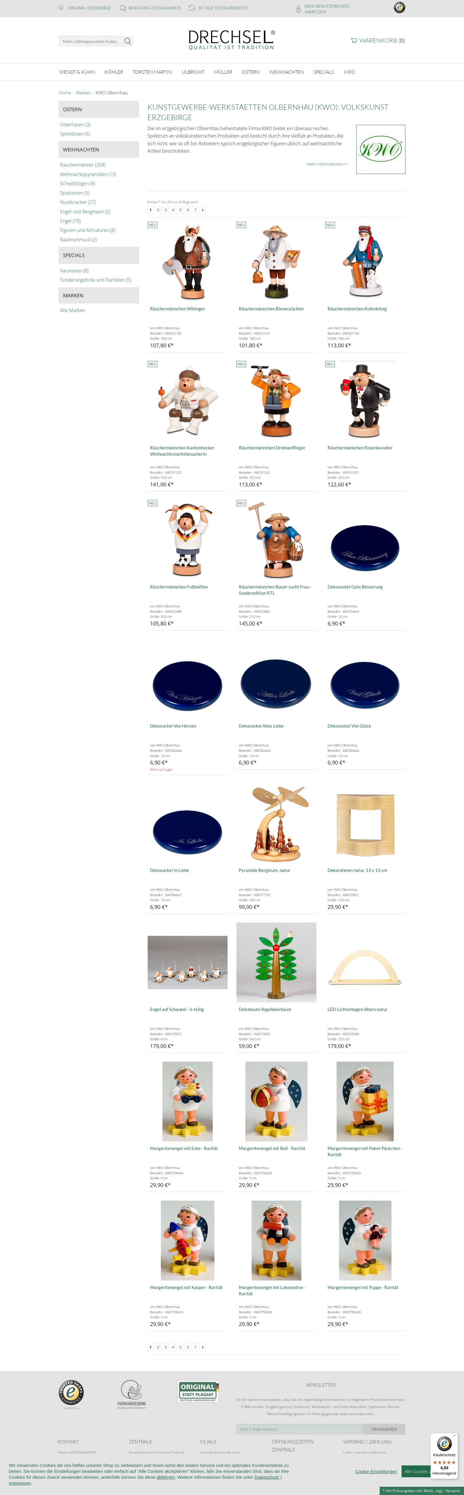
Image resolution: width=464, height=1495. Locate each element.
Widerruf (188, 1483)
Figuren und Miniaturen (87, 230)
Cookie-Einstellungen (279, 1483)
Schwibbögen (77, 183)
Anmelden (315, 11)
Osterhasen (75, 124)
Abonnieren (384, 1429)
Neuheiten (74, 270)
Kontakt (211, 1483)
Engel (70, 221)
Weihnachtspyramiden (88, 174)
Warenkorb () (382, 40)
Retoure (349, 1458)
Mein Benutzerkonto (327, 6)
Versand (452, 1490)
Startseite (66, 1483)
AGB (168, 1483)
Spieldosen (75, 133)
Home (65, 93)
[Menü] (454, 1436)
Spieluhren (74, 193)
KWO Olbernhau (112, 93)
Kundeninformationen (136, 1483)
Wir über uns (95, 1483)
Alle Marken (72, 310)
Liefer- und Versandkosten (364, 1452)
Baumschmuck (78, 239)
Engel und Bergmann (85, 211)
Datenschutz (239, 1483)
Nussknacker (78, 202)
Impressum (317, 1483)
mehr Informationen (324, 164)
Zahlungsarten (354, 1463)
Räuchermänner (82, 165)
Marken (83, 93)
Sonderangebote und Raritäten (95, 280)
